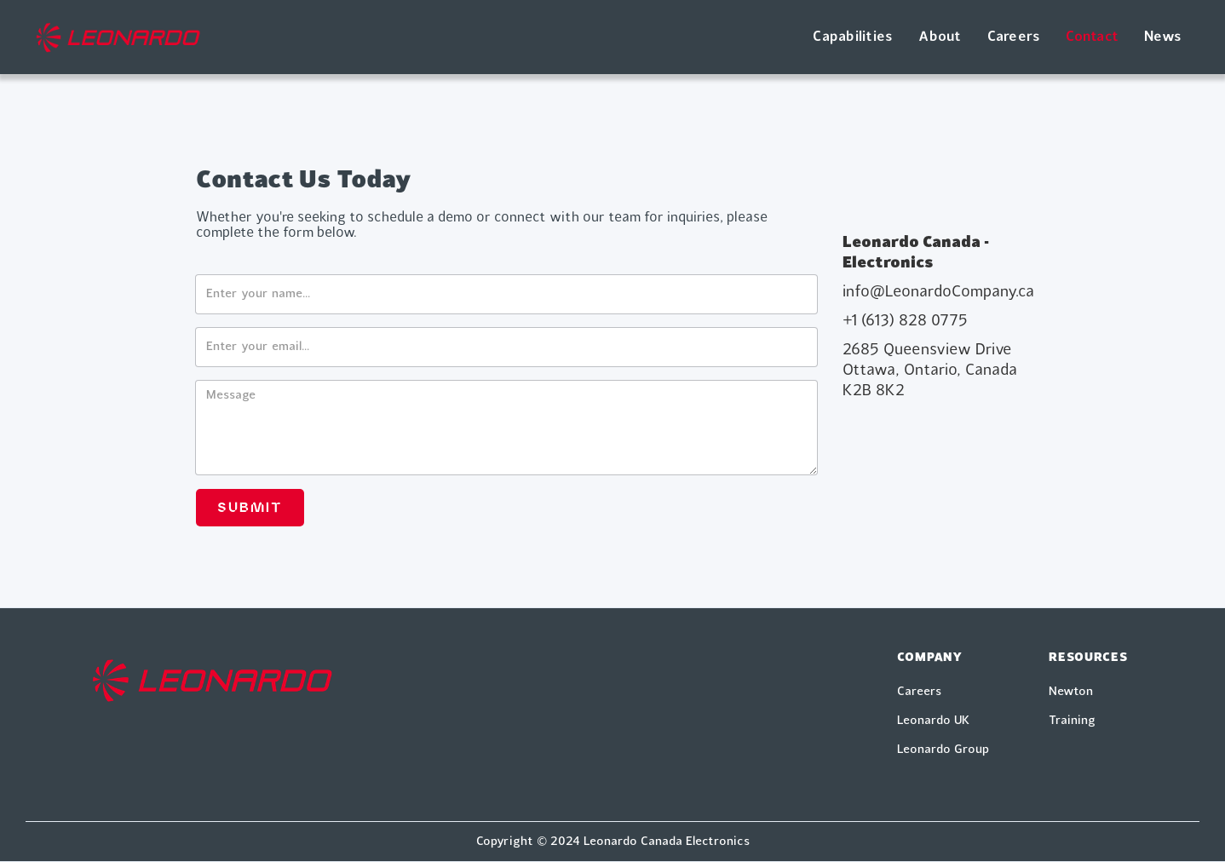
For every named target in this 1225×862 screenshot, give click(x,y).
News (1163, 37)
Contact (1092, 37)
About (939, 37)
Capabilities (853, 37)
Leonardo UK (933, 721)
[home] (118, 37)
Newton (1071, 692)
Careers (1014, 37)
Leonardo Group (943, 750)
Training (1072, 721)
